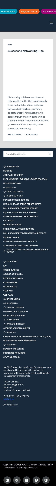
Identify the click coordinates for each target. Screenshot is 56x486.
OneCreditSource (12, 225)
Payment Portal (29, 11)
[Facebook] (17, 480)
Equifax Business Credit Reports (20, 212)
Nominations (9, 187)
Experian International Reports (20, 241)
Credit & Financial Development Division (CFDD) (27, 336)
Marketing (10, 467)
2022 (10, 45)
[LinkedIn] (7, 480)
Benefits (7, 171)
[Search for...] (25, 154)
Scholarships (10, 303)
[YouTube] (46, 480)
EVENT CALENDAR (13, 192)
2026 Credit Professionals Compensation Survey (26, 251)
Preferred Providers (14, 353)
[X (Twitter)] (26, 480)
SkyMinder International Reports (20, 246)
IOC (5, 266)
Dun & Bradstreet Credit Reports (20, 208)
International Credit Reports (18, 229)
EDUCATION (10, 262)
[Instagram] (36, 480)
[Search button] (50, 154)
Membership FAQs (12, 183)
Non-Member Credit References (19, 341)
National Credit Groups (15, 312)
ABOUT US (9, 345)
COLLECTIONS (11, 320)
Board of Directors (13, 349)
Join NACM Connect (13, 175)
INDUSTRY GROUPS (13, 307)
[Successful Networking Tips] (28, 74)
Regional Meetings (13, 278)
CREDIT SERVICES (13, 196)
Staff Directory (11, 357)
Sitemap (21, 467)
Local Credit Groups (14, 316)
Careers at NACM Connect (16, 328)
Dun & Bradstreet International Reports (24, 233)
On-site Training (11, 299)
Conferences (10, 283)
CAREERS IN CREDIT (14, 324)
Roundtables (10, 287)
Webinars (8, 295)
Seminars (8, 291)
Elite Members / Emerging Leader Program (25, 179)
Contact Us (8, 399)
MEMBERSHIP (11, 167)
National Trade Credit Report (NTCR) (22, 204)
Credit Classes (11, 270)
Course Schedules (13, 274)
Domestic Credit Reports (16, 200)
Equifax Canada (11, 237)
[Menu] (51, 22)
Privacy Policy (46, 464)
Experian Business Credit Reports (21, 217)
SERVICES (9, 332)
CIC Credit (8, 221)
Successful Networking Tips (26, 50)
